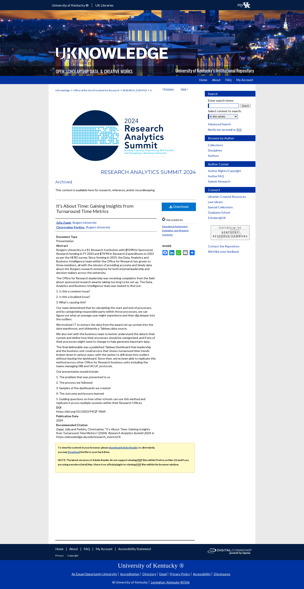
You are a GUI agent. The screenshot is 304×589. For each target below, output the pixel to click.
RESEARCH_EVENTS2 (135, 90)
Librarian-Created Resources (227, 196)
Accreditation (129, 574)
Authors (213, 155)
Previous (169, 89)
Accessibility (202, 574)
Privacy (59, 555)
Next (183, 89)
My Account (104, 549)
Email (163, 574)
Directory (149, 574)
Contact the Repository (223, 246)
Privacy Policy (180, 574)
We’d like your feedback (223, 251)
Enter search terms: (221, 100)
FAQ (87, 549)
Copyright (72, 555)
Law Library (215, 202)
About (74, 549)
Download (179, 207)
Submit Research (219, 181)
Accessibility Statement (134, 549)
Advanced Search (219, 124)
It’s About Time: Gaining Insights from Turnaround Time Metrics (94, 208)
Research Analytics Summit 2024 (148, 172)
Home (59, 549)
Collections (215, 145)
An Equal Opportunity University (94, 574)
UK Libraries (104, 5)
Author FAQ (216, 176)
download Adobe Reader (123, 447)
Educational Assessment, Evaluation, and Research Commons (175, 230)
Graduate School (219, 212)
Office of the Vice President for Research (96, 90)
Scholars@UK (217, 218)
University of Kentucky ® (70, 5)
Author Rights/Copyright (224, 171)
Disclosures (222, 574)
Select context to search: (225, 111)
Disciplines (215, 150)
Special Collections (220, 207)
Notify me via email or (225, 129)
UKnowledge (62, 90)
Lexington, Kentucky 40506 (170, 582)
